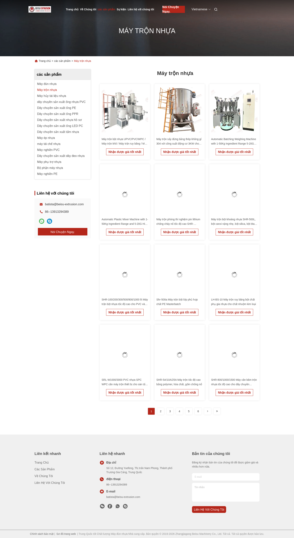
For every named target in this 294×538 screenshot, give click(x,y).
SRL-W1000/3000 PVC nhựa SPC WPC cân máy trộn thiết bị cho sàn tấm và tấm (124, 384)
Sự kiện (121, 9)
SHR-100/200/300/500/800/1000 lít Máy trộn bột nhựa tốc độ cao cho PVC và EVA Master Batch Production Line (125, 304)
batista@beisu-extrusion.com (64, 204)
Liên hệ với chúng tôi (141, 9)
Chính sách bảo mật (42, 533)
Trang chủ (72, 9)
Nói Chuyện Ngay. (170, 9)
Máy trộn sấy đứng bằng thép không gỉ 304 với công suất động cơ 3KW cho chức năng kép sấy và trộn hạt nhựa (179, 144)
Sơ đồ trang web (66, 533)
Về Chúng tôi (88, 9)
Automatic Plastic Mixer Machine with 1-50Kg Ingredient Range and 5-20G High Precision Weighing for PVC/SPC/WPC (125, 224)
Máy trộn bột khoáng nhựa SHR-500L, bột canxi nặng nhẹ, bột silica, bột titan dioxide (233, 224)
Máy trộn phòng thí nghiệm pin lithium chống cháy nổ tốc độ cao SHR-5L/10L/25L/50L (178, 224)
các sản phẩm (106, 9)
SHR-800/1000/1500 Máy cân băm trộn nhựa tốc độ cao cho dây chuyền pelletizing (234, 384)
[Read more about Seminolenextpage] (207, 411)
